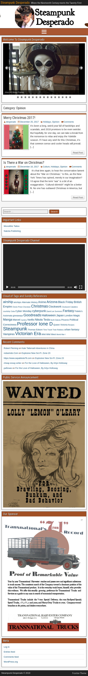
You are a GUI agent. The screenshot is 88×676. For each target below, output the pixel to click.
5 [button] (22, 94)
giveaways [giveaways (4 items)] (18, 315)
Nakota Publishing (12, 231)
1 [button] (7, 94)
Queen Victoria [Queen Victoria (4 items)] (60, 324)
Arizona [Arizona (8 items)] (52, 302)
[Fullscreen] (80, 287)
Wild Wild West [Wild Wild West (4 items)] (48, 334)
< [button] (7, 68)
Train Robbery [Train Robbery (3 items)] (58, 330)
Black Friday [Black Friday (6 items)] (65, 302)
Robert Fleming (11, 348)
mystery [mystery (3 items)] (24, 320)
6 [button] (25, 94)
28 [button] (40, 97)
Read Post (78, 152)
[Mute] (75, 287)
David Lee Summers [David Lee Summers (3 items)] (54, 311)
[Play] (7, 287)
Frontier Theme (79, 673)
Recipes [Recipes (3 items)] (71, 325)
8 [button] (33, 94)
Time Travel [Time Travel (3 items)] (47, 330)
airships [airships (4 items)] (17, 302)
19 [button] (74, 94)
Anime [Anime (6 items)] (42, 302)
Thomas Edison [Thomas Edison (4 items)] (35, 329)
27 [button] (36, 97)
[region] (44, 69)
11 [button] (44, 94)
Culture (46, 166)
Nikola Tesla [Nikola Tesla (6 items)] (42, 319)
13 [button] (51, 94)
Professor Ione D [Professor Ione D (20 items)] (35, 323)
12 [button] (48, 94)
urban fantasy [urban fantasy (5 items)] (71, 329)
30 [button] (48, 97)
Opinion (55, 122)
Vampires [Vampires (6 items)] (9, 334)
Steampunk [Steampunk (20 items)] (15, 328)
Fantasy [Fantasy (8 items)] (68, 311)
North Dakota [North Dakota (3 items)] (55, 320)
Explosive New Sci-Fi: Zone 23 (36, 353)
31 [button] (51, 97)
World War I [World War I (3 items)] (60, 334)
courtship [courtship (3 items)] (6, 311)
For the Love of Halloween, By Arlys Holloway (46, 363)
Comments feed (11, 657)
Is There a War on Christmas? (23, 163)
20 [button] (77, 94)
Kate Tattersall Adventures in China (38, 348)
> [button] (80, 68)
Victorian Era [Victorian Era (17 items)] (28, 333)
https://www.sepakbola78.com (18, 358)
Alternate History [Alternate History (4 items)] (30, 302)
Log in (6, 647)
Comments (69, 122)
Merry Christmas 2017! (19, 118)
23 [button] (22, 97)
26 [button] (33, 97)
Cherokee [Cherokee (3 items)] (26, 307)
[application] (44, 267)
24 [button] (25, 97)
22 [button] (18, 97)
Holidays (47, 122)
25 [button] (29, 97)
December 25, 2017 (29, 122)
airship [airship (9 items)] (8, 302)
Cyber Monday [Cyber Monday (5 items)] (23, 311)
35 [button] (66, 97)
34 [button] (63, 97)
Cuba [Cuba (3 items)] (13, 311)
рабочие (8, 368)
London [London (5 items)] (69, 315)
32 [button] (55, 97)
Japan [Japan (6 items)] (60, 315)
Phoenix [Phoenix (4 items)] (65, 320)
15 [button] (59, 94)
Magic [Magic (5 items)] (76, 315)
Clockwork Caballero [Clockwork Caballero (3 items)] (70, 307)
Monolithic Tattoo (11, 226)
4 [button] (18, 94)
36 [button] (70, 97)
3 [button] (14, 94)
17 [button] (66, 94)
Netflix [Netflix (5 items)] (31, 319)
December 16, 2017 (29, 166)
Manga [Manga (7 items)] (7, 319)
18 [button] (70, 94)
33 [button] (59, 97)
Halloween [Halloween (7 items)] (49, 315)
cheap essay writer (12, 363)
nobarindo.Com (11, 353)
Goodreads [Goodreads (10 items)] (32, 315)
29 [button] (44, 97)
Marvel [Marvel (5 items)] (16, 319)
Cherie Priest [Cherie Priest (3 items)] (17, 307)
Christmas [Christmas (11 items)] (39, 306)
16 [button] (63, 94)
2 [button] (10, 94)
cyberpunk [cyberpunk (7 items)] (39, 311)
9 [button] (36, 94)
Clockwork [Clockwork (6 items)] (55, 306)
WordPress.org (11, 662)
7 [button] (29, 94)
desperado (11, 122)
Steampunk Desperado (15, 3)
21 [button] (81, 94)
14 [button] (55, 94)
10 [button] (40, 94)
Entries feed (9, 652)
